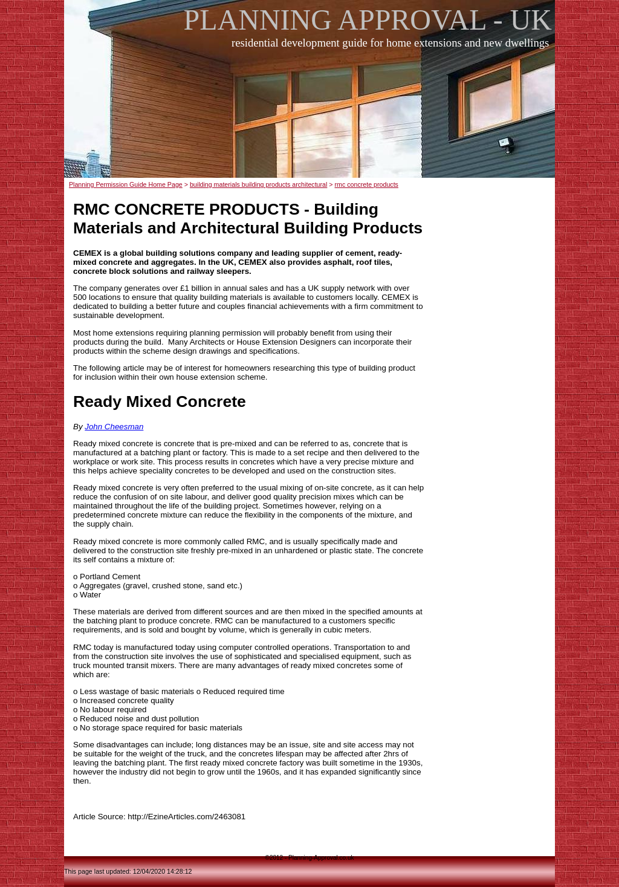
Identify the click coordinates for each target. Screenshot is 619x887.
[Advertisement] (313, 120)
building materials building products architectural (258, 184)
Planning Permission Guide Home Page (126, 184)
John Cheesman (114, 426)
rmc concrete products (366, 184)
